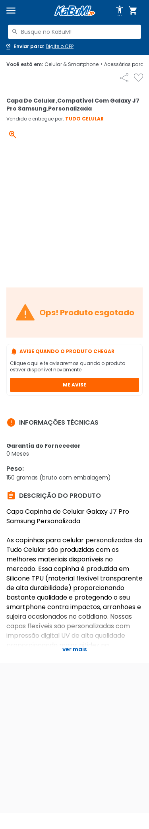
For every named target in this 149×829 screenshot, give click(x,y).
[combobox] (74, 32)
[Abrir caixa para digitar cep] (39, 46)
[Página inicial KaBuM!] (75, 11)
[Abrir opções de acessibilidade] (119, 11)
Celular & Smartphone (74, 64)
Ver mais (74, 649)
